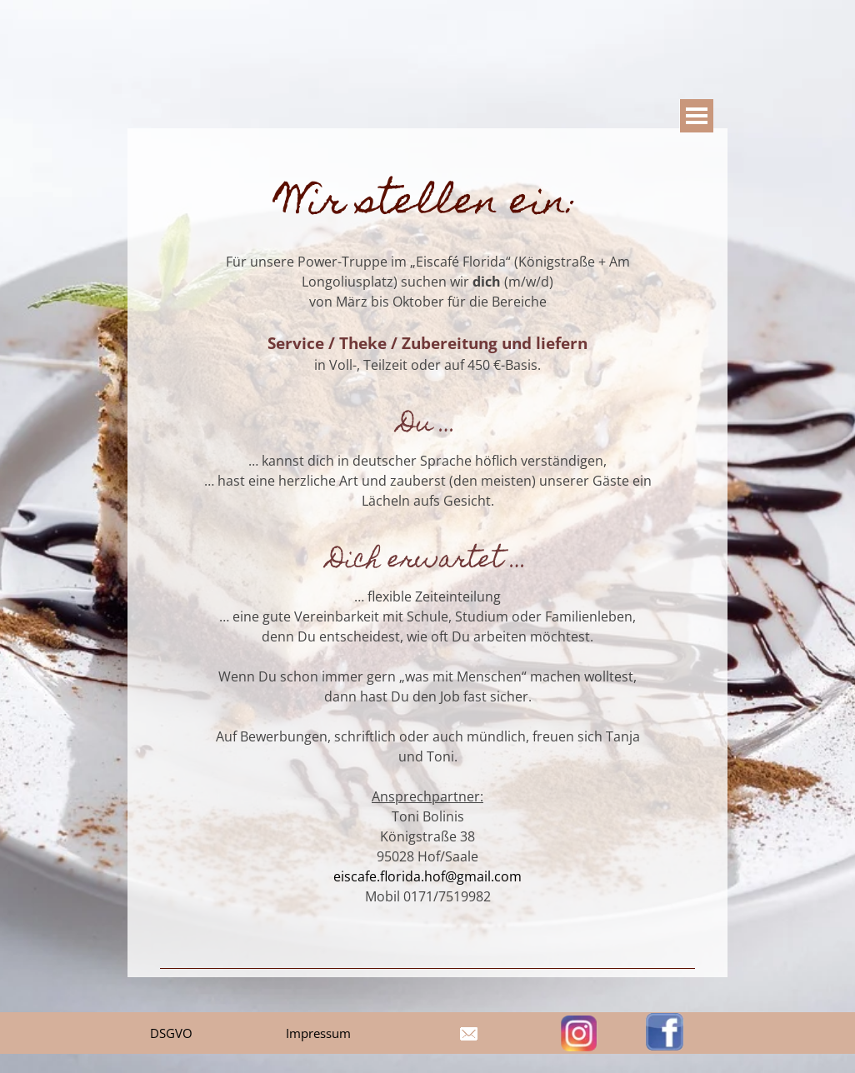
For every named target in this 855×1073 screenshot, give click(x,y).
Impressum (318, 1033)
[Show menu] (696, 115)
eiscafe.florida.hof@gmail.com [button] (427, 876)
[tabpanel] (427, 552)
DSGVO (171, 1033)
